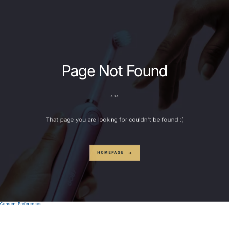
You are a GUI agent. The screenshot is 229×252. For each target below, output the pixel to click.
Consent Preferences (21, 203)
